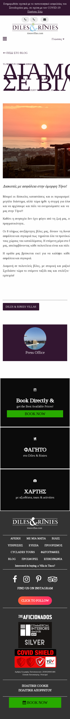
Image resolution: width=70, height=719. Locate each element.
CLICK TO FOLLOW (35, 600)
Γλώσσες (58, 39)
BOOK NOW (35, 702)
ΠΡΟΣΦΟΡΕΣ (30, 559)
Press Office (16, 90)
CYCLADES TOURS (23, 552)
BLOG (12, 559)
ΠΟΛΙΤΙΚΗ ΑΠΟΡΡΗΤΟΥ (35, 690)
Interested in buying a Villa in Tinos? (35, 565)
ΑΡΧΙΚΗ (15, 538)
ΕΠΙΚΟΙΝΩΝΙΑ (53, 559)
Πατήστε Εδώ (35, 11)
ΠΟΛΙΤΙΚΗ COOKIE (35, 685)
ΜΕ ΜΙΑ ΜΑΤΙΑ (36, 538)
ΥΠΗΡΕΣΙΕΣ (15, 545)
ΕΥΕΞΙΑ (33, 545)
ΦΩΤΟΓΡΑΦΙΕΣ (50, 552)
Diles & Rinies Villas (21, 306)
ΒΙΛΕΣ (56, 538)
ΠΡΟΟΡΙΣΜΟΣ (53, 545)
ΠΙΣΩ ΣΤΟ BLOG (15, 53)
